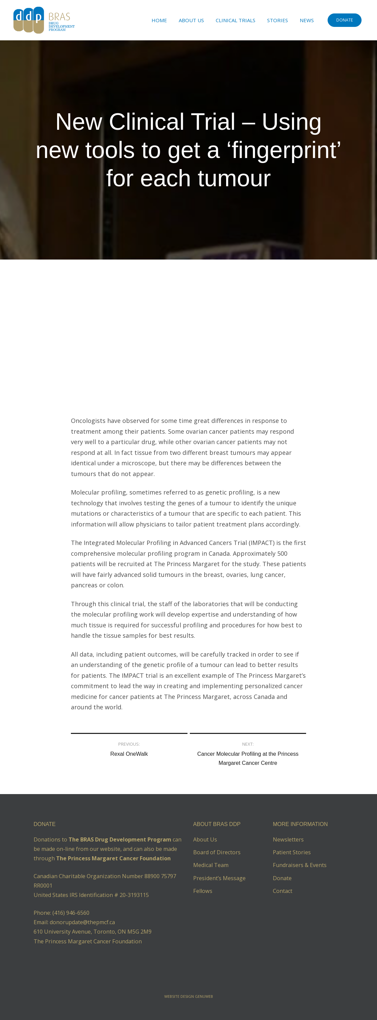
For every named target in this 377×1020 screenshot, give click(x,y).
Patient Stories (292, 852)
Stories (277, 20)
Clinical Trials (235, 20)
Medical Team (210, 865)
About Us (191, 20)
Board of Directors (217, 852)
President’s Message (219, 878)
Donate (282, 878)
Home (159, 20)
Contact (282, 891)
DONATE (344, 20)
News (307, 20)
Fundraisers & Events (300, 865)
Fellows (202, 891)
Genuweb (204, 996)
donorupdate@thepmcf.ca (82, 922)
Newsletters (288, 839)
